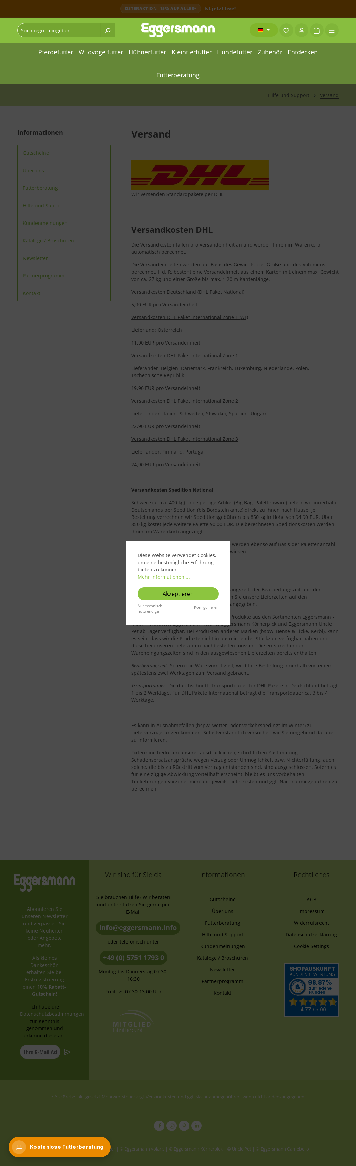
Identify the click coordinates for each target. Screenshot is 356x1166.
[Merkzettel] (286, 30)
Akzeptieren (178, 594)
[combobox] (59, 30)
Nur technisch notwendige (150, 608)
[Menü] (332, 30)
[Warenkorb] (317, 30)
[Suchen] (107, 30)
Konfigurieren (206, 607)
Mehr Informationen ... (164, 577)
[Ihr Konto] (301, 30)
